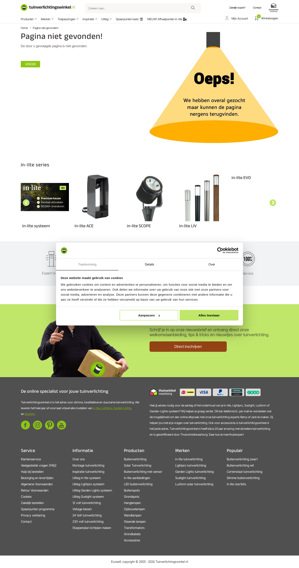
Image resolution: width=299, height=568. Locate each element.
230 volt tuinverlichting (87, 522)
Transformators (134, 528)
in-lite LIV (188, 225)
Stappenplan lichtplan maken (91, 528)
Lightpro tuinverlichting (190, 465)
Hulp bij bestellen (32, 472)
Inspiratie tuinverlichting (88, 472)
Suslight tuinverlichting (190, 478)
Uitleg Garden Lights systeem (92, 490)
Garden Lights (122, 408)
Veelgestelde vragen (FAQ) (38, 465)
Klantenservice (31, 459)
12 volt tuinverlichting (86, 503)
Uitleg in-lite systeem (86, 478)
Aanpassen (149, 315)
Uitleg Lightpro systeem (88, 484)
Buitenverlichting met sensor (143, 472)
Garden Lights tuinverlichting (194, 472)
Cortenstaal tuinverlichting (244, 472)
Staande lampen (135, 522)
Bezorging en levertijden (37, 478)
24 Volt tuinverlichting (87, 515)
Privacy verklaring (33, 515)
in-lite (96, 408)
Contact (26, 522)
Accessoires (132, 540)
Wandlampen (132, 515)
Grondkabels (132, 534)
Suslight (30, 414)
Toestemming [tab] (87, 264)
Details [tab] (149, 264)
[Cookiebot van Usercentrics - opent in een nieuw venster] (220, 250)
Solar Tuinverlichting (137, 465)
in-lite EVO (241, 177)
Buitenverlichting (135, 459)
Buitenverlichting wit (240, 465)
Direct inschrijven (188, 346)
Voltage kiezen (82, 509)
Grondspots (131, 497)
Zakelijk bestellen (32, 503)
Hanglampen (132, 503)
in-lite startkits (236, 484)
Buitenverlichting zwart (242, 459)
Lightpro (106, 408)
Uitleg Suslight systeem (88, 497)
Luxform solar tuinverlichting (194, 484)
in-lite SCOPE (139, 225)
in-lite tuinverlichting (188, 459)
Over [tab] (211, 264)
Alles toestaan (209, 315)
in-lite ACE (84, 225)
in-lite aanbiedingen (137, 478)
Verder (30, 64)
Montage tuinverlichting (88, 465)
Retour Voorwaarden (34, 490)
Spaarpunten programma (37, 509)
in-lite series (35, 164)
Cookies (26, 497)
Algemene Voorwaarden (37, 484)
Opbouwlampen (134, 509)
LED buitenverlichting (138, 484)
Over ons (78, 459)
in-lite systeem (36, 225)
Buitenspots (132, 490)
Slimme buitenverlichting (243, 478)
